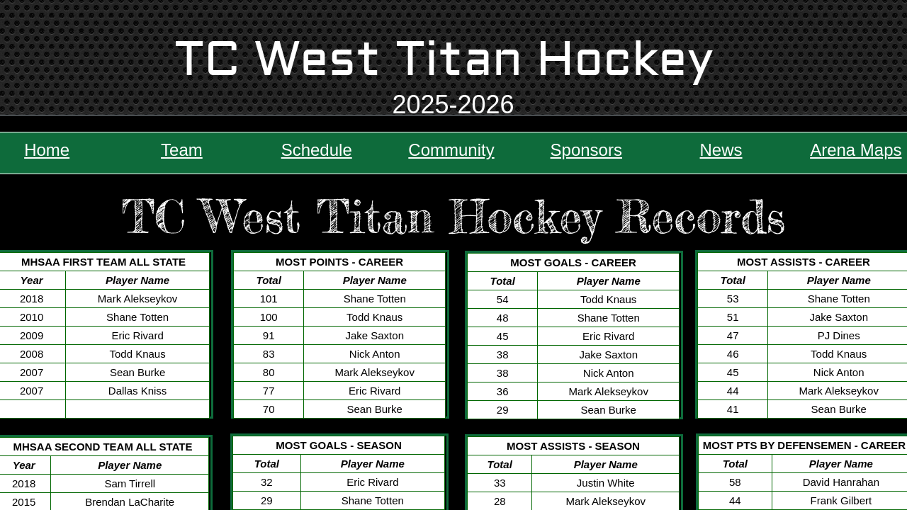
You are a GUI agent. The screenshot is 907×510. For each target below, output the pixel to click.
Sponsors (586, 149)
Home (46, 149)
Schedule (316, 149)
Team (182, 149)
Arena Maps (855, 149)
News (721, 149)
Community (451, 149)
